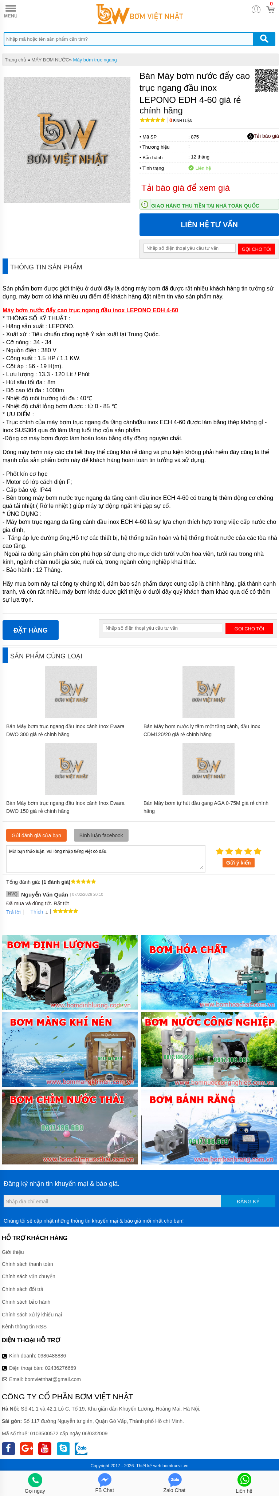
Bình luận (180, 121)
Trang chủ (15, 60)
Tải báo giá (263, 136)
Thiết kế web (148, 1465)
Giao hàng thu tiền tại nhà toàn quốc (205, 206)
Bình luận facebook (101, 835)
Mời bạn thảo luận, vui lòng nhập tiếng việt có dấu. (105, 858)
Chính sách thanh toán (27, 1264)
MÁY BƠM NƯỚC (50, 60)
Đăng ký (248, 1201)
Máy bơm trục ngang (95, 60)
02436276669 (60, 1368)
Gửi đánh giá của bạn (36, 835)
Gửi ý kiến (238, 863)
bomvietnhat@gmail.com (53, 1379)
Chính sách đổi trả (22, 1289)
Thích (34, 912)
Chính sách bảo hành (26, 1302)
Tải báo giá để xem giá (185, 188)
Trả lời (13, 912)
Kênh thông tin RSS (24, 1326)
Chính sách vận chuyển (28, 1276)
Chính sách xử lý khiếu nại (32, 1314)
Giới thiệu (13, 1252)
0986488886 (52, 1356)
